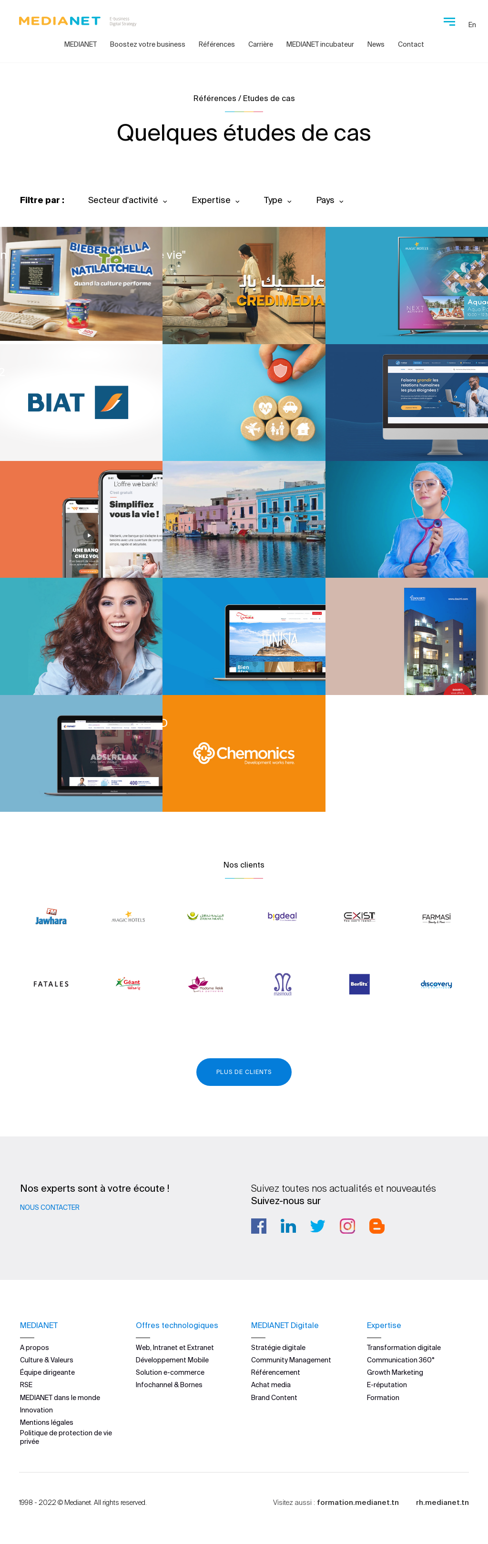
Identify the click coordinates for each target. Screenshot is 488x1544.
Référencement (275, 1372)
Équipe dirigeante (47, 1372)
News (376, 44)
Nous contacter (50, 1207)
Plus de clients (244, 1072)
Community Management (291, 1360)
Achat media (271, 1385)
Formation (383, 1397)
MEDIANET (80, 44)
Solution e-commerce (170, 1372)
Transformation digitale (404, 1347)
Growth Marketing (395, 1372)
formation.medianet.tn (358, 1502)
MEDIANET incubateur (320, 44)
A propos (34, 1347)
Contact (411, 44)
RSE (26, 1385)
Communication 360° (401, 1360)
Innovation (36, 1410)
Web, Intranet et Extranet (175, 1347)
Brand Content (274, 1397)
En (472, 25)
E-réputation (387, 1385)
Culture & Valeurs (46, 1360)
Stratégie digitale (278, 1347)
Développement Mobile (172, 1360)
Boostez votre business (147, 44)
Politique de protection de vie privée (66, 1437)
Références (217, 44)
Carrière (260, 44)
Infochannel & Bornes (169, 1385)
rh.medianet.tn (442, 1502)
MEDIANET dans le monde (60, 1397)
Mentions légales (46, 1422)
